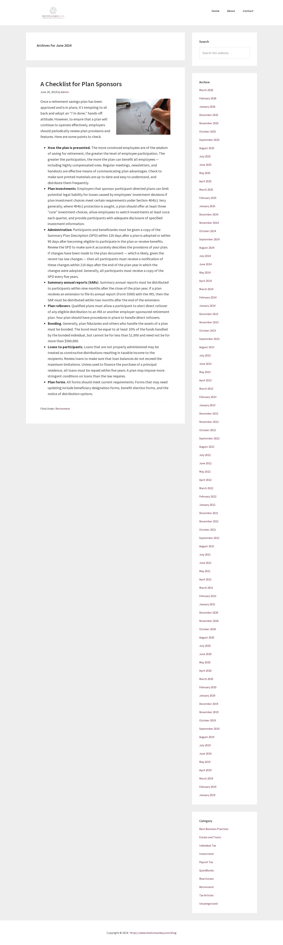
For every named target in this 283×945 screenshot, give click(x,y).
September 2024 (209, 239)
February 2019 (207, 786)
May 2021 (204, 571)
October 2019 (207, 720)
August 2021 (206, 546)
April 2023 (205, 380)
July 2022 (205, 455)
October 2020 (207, 629)
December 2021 (208, 513)
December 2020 (208, 612)
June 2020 (205, 654)
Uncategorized (208, 903)
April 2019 (205, 770)
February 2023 (207, 397)
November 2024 (209, 222)
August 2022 (206, 446)
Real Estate (206, 878)
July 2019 (205, 745)
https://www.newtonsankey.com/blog (153, 933)
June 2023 (205, 363)
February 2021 (207, 596)
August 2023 (206, 347)
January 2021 (207, 604)
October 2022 (207, 430)
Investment (206, 854)
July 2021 (205, 554)
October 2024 (207, 231)
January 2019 (207, 795)
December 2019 (208, 704)
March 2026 (206, 90)
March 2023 (206, 388)
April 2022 (205, 480)
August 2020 (206, 637)
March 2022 (206, 488)
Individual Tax (207, 845)
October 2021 (207, 529)
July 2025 (205, 156)
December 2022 (208, 413)
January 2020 (207, 695)
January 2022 (207, 504)
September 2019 (209, 728)
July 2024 (205, 256)
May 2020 (204, 662)
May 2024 (204, 272)
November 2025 (209, 123)
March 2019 (206, 778)
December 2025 (208, 115)
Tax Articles (206, 895)
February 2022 (207, 496)
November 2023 (209, 322)
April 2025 (205, 181)
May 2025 (204, 173)
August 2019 (206, 737)
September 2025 (209, 140)
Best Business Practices (213, 829)
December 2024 (208, 214)
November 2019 (209, 712)
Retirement (62, 408)
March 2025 (206, 189)
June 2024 (205, 264)
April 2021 (205, 579)
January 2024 (207, 305)
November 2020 (209, 621)
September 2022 (209, 438)
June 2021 (205, 563)
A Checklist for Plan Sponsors (81, 84)
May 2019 (204, 762)
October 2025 (207, 131)
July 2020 (205, 645)
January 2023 (207, 405)
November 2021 (209, 521)
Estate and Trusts (210, 837)
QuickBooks (206, 870)
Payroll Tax (206, 862)
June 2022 (205, 463)
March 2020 (206, 679)
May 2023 (204, 372)
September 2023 (209, 339)
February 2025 (207, 198)
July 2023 (205, 355)
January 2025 (207, 206)
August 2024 (206, 247)
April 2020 (205, 670)
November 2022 (209, 422)
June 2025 (205, 164)
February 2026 (207, 98)
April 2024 (205, 281)
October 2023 (207, 330)
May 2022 (204, 471)
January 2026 (207, 106)
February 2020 (207, 687)
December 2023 (208, 314)
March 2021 (206, 587)
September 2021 (209, 538)
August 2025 (206, 148)
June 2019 (205, 753)
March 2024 (206, 289)
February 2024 (207, 297)
